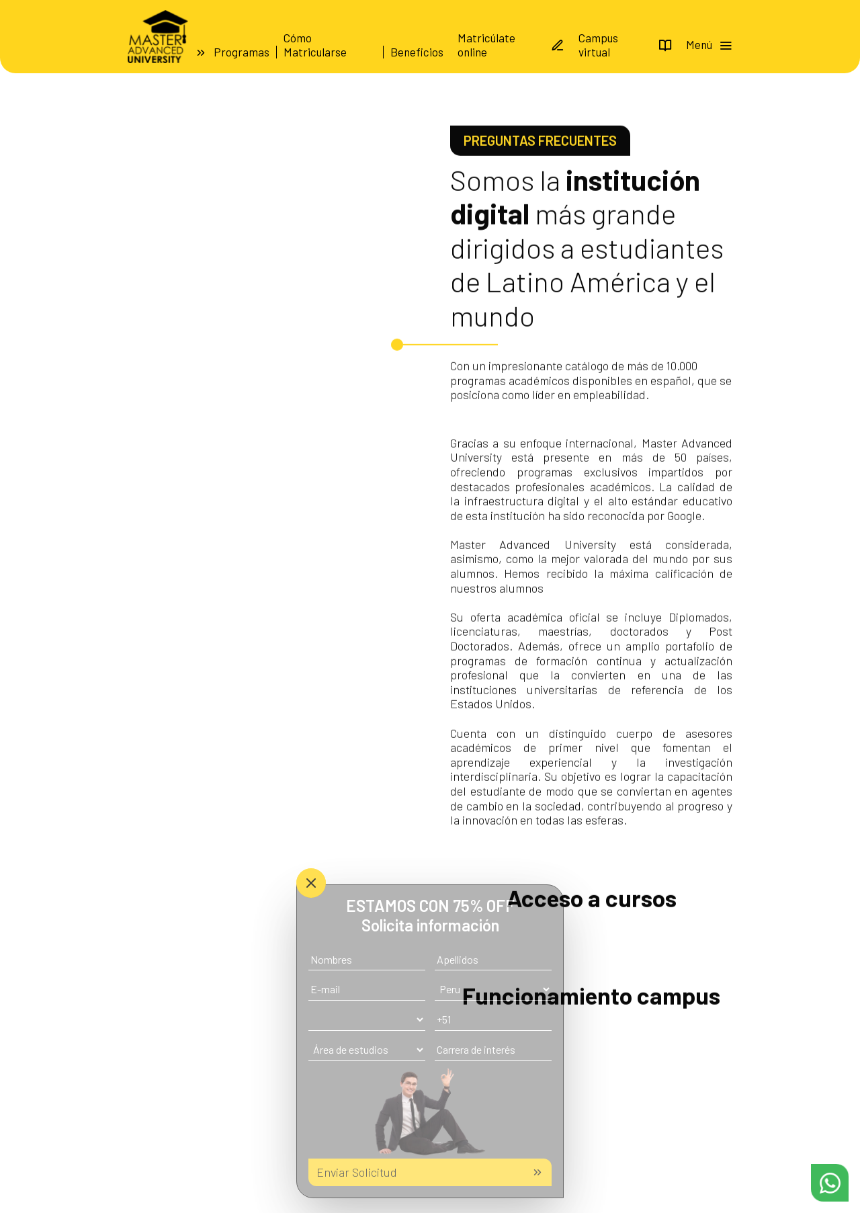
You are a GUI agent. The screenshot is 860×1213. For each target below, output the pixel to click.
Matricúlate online (511, 44)
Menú (709, 45)
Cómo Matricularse (315, 44)
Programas (241, 51)
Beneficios (416, 51)
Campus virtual (625, 44)
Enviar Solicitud (430, 1172)
